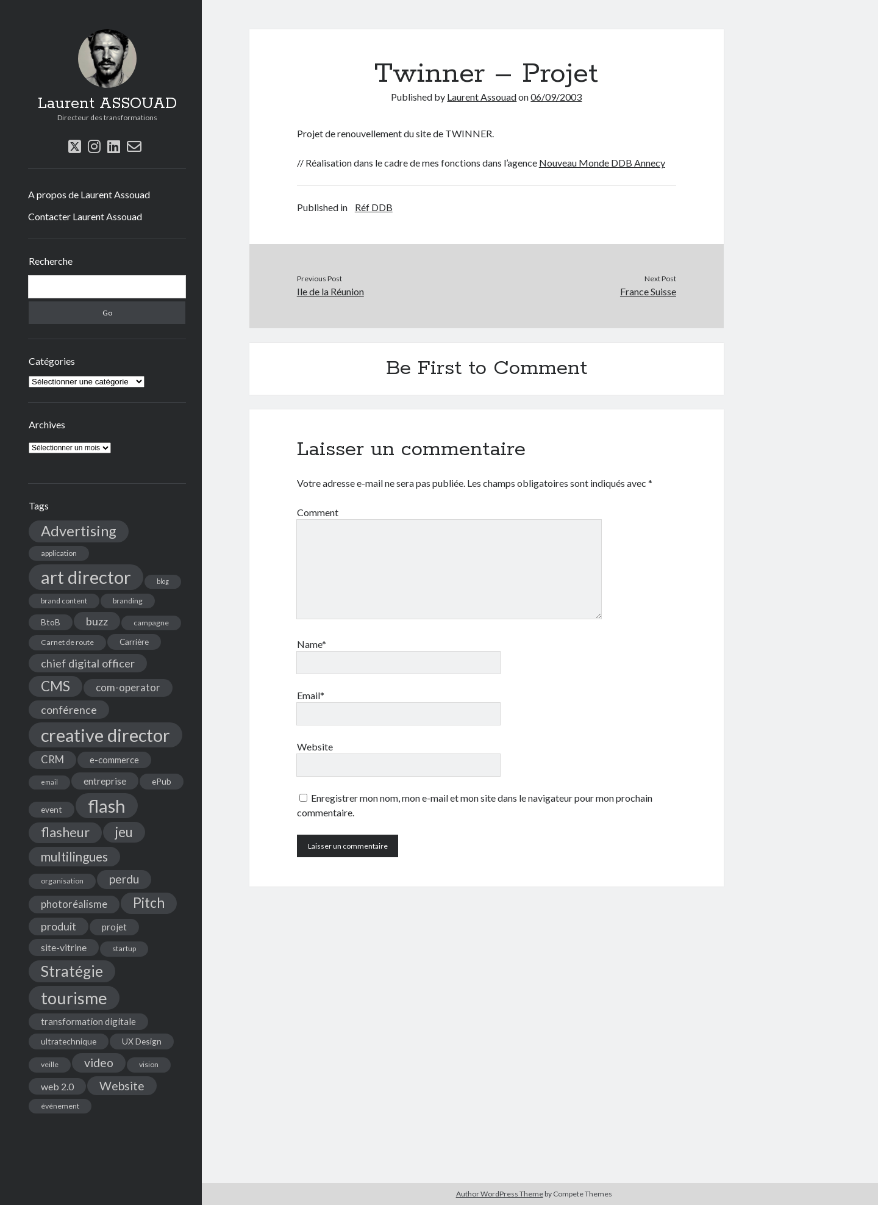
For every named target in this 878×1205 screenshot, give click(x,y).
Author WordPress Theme (499, 1193)
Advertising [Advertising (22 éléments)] (78, 530)
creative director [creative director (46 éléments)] (105, 735)
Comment (317, 512)
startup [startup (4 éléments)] (124, 948)
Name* (311, 644)
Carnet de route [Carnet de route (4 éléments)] (67, 642)
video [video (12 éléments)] (98, 1063)
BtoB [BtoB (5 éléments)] (50, 622)
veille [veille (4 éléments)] (50, 1064)
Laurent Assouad (481, 97)
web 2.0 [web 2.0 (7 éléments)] (57, 1086)
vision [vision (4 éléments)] (149, 1064)
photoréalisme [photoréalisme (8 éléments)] (74, 904)
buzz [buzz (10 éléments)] (97, 621)
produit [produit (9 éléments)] (58, 926)
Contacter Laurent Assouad (85, 216)
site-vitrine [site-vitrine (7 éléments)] (64, 947)
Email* (310, 695)
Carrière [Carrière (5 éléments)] (134, 641)
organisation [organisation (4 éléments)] (62, 880)
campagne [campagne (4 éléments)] (151, 622)
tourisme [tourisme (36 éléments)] (74, 998)
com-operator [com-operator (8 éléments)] (128, 688)
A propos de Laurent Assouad (89, 194)
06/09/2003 (556, 97)
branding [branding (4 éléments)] (128, 600)
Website (315, 746)
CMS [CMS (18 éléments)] (55, 686)
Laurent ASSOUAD (107, 103)
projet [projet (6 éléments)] (114, 926)
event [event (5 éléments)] (51, 809)
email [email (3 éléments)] (49, 782)
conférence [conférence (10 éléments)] (69, 709)
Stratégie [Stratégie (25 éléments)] (72, 971)
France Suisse (648, 291)
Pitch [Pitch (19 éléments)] (149, 902)
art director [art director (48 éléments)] (86, 577)
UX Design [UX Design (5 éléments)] (142, 1041)
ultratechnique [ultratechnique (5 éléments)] (68, 1041)
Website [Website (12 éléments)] (122, 1086)
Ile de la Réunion (330, 291)
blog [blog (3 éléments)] (163, 581)
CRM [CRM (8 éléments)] (52, 760)
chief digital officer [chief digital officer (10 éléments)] (88, 663)
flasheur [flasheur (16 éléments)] (65, 832)
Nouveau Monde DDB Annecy (602, 162)
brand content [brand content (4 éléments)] (64, 600)
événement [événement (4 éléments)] (60, 1105)
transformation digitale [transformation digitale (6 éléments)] (88, 1021)
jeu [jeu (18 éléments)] (124, 832)
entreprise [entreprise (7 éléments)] (105, 780)
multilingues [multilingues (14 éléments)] (74, 856)
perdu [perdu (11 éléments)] (124, 879)
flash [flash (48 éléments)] (107, 805)
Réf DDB (374, 207)
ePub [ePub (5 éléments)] (161, 781)
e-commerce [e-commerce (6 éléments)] (114, 759)
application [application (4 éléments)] (59, 553)
